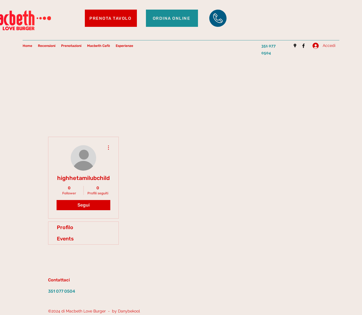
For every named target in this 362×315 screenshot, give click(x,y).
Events (65, 239)
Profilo (65, 227)
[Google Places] (295, 46)
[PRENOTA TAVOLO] (111, 18)
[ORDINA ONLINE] (172, 18)
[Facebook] (303, 46)
